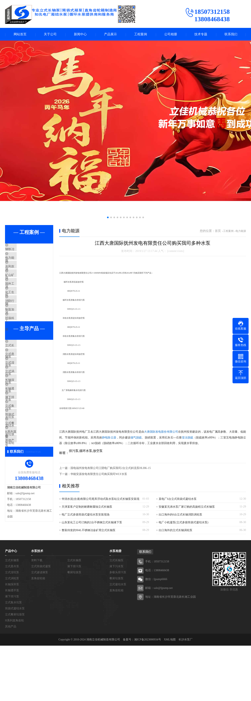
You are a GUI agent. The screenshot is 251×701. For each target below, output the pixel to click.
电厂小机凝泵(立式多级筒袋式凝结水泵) (183, 522)
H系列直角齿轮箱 (26, 493)
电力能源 (20, 261)
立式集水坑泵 (23, 458)
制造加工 (20, 332)
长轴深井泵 (22, 422)
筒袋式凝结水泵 (25, 469)
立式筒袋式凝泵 (41, 621)
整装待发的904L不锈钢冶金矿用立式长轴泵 (88, 530)
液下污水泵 (116, 621)
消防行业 (20, 321)
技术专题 (200, 34)
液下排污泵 (22, 446)
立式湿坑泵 (22, 398)
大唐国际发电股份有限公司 (161, 432)
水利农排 (20, 273)
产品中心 (11, 606)
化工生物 (20, 309)
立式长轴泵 (22, 375)
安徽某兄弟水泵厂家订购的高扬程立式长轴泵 (187, 506)
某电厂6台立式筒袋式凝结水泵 (178, 499)
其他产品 (20, 505)
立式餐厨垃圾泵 (25, 481)
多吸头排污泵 (117, 627)
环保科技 (20, 344)
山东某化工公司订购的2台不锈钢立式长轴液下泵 (92, 522)
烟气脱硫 (136, 437)
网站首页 (20, 34)
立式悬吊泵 (22, 387)
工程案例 (140, 34)
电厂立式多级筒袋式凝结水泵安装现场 (85, 514)
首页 (218, 231)
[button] (108, 218)
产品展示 (110, 34)
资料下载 (36, 615)
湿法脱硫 (187, 437)
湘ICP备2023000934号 (147, 694)
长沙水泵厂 (186, 694)
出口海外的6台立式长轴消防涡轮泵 (180, 514)
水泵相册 (115, 606)
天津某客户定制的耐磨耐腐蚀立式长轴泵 (87, 506)
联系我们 (230, 34)
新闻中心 (80, 34)
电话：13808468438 (157, 625)
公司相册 (170, 34)
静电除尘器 (109, 437)
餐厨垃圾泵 (74, 627)
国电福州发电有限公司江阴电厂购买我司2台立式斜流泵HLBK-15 (110, 468)
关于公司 (50, 34)
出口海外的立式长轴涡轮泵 (175, 530)
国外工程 (20, 297)
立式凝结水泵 (117, 639)
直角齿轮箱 (38, 633)
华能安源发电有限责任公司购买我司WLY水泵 (98, 474)
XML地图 (170, 694)
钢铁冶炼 (20, 250)
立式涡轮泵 (22, 410)
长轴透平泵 (22, 434)
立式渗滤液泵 (39, 627)
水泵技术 (37, 606)
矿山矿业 (20, 285)
